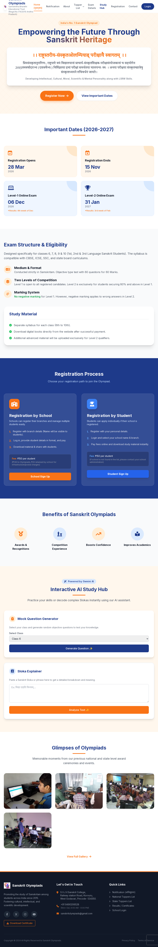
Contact (133, 6)
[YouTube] (34, 914)
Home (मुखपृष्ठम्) (38, 6)
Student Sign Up (118, 474)
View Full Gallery (79, 856)
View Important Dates (97, 95)
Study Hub (103, 6)
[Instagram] (25, 914)
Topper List (79, 6)
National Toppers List (122, 896)
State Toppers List (120, 901)
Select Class (16, 633)
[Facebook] (7, 914)
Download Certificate (20, 923)
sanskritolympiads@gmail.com (76, 913)
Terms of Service (146, 940)
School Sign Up (40, 476)
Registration (118, 6)
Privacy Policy (128, 940)
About (66, 6)
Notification (52, 6)
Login (148, 6)
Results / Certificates (121, 905)
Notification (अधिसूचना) (122, 892)
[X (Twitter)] (16, 914)
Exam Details (92, 6)
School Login (117, 910)
